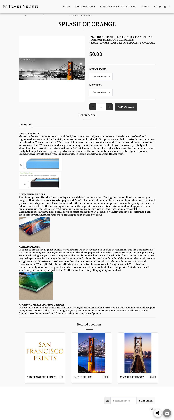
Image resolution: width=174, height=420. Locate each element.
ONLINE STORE (34, 15)
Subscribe (146, 400)
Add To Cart (126, 106)
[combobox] (101, 76)
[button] (155, 6)
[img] (45, 353)
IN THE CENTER (83, 377)
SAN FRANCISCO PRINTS (57, 15)
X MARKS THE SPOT (132, 377)
